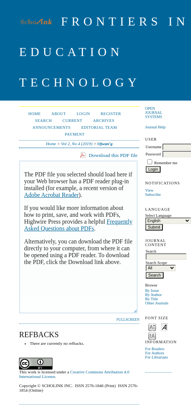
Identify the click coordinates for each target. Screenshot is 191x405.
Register (110, 114)
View (149, 190)
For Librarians (156, 357)
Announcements (51, 127)
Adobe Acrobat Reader (51, 195)
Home (34, 114)
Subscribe (153, 194)
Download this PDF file (113, 155)
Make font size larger (152, 335)
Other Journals (157, 303)
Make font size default (164, 326)
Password (153, 154)
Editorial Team (99, 127)
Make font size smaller (152, 326)
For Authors (154, 353)
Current (72, 120)
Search (43, 120)
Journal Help (155, 127)
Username (154, 147)
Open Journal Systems (153, 112)
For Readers (155, 349)
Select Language (158, 215)
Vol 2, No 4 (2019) (76, 143)
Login (83, 114)
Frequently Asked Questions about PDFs (78, 225)
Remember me (165, 163)
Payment (74, 134)
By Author (153, 295)
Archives (103, 120)
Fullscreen (127, 320)
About (58, 114)
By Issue (152, 290)
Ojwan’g (105, 143)
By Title (151, 299)
